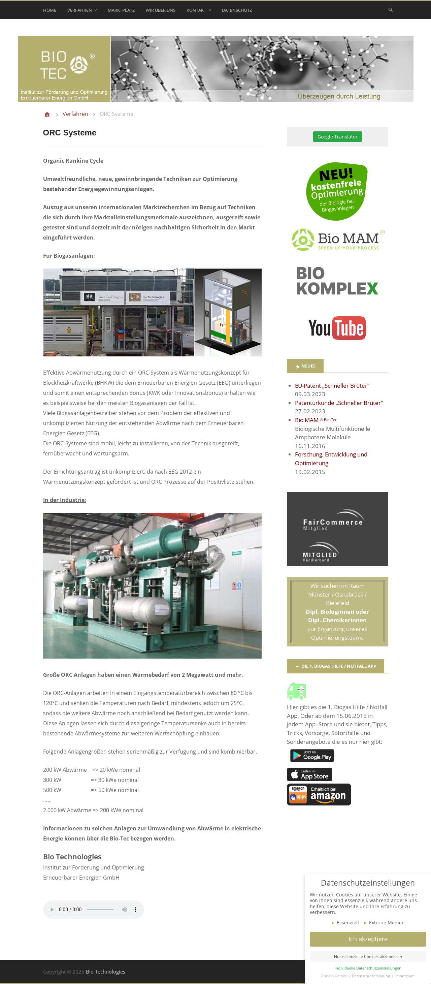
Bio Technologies (105, 971)
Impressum (405, 976)
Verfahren (79, 10)
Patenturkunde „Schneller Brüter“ (339, 403)
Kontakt (196, 10)
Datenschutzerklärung (371, 976)
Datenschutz (237, 10)
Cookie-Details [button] (334, 976)
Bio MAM (316, 420)
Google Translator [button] (338, 136)
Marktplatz (121, 10)
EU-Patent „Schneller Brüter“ (332, 385)
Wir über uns (160, 10)
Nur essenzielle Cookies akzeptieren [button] (368, 956)
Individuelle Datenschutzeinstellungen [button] (368, 968)
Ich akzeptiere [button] (368, 939)
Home (49, 10)
